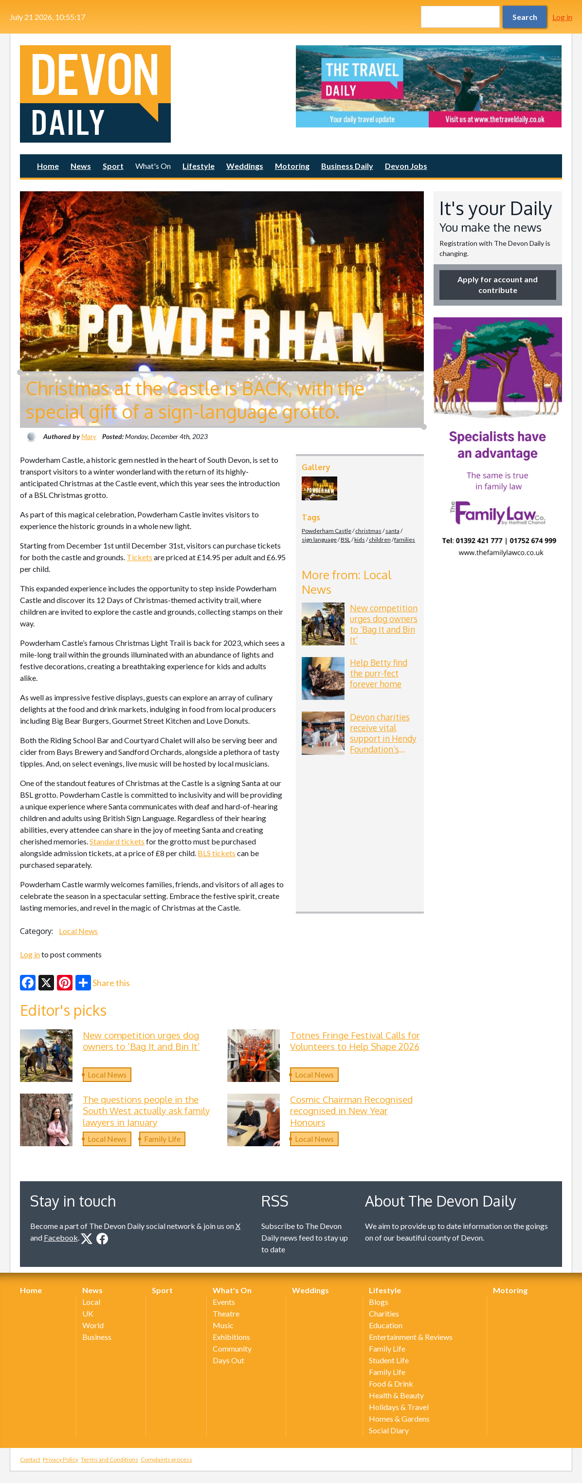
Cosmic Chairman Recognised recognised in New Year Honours (351, 1111)
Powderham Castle (326, 530)
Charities (384, 1313)
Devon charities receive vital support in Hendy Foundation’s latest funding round (383, 744)
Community (232, 1348)
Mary (88, 436)
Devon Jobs (406, 165)
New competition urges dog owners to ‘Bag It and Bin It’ (384, 624)
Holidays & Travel (399, 1406)
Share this (102, 982)
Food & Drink (391, 1383)
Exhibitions (231, 1336)
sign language (319, 539)
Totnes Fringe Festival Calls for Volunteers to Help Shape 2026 (355, 1040)
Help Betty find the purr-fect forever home (378, 673)
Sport (113, 165)
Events (224, 1301)
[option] (429, 86)
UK (87, 1313)
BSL (345, 539)
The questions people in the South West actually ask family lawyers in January (146, 1111)
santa (392, 530)
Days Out (228, 1360)
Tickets (139, 557)
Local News (78, 930)
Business (96, 1336)
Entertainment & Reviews (411, 1336)
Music (223, 1325)
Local (91, 1301)
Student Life (389, 1360)
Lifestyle (198, 165)
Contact (30, 1459)
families (404, 539)
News (81, 165)
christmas (368, 530)
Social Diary (389, 1430)
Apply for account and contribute (497, 284)
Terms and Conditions (109, 1459)
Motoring (292, 165)
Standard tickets (117, 841)
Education (385, 1325)
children (380, 539)
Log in (562, 16)
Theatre (226, 1313)
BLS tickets (217, 853)
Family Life (162, 1138)
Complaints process (166, 1459)
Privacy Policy (60, 1459)
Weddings (244, 165)
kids (359, 539)
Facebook (61, 1237)
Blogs (378, 1301)
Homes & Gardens (399, 1418)
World (93, 1325)
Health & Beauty (396, 1395)
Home (48, 165)
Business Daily (347, 165)
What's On (153, 165)
